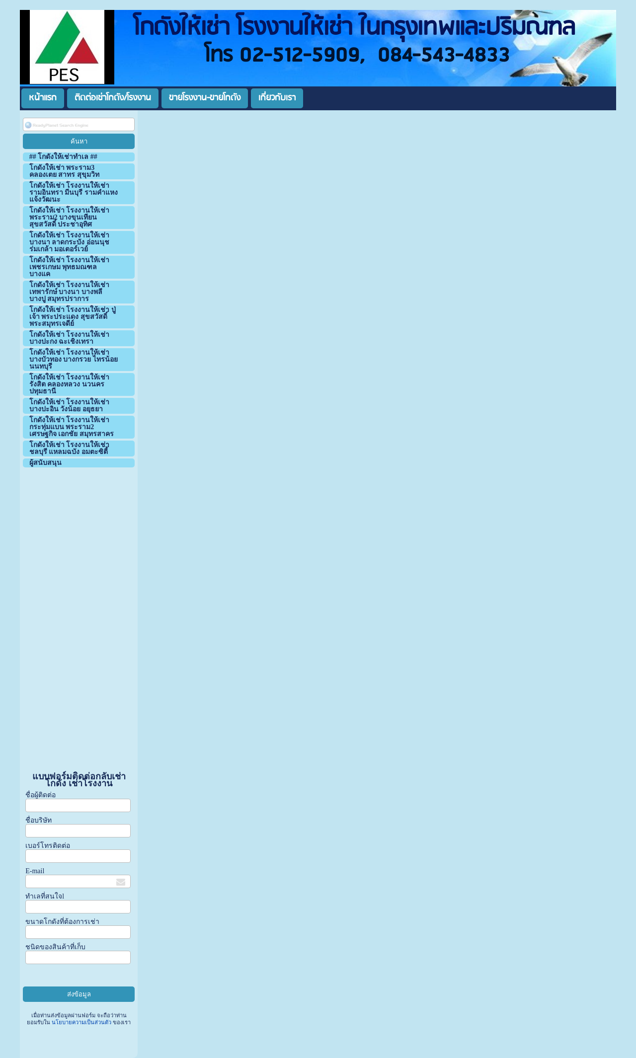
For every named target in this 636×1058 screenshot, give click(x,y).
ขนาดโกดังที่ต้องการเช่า (62, 921)
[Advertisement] (79, 620)
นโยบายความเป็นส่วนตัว (81, 1022)
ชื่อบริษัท (38, 820)
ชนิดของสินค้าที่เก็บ (55, 947)
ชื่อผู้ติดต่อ (40, 795)
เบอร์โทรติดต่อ (47, 845)
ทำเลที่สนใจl (44, 896)
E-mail (34, 871)
